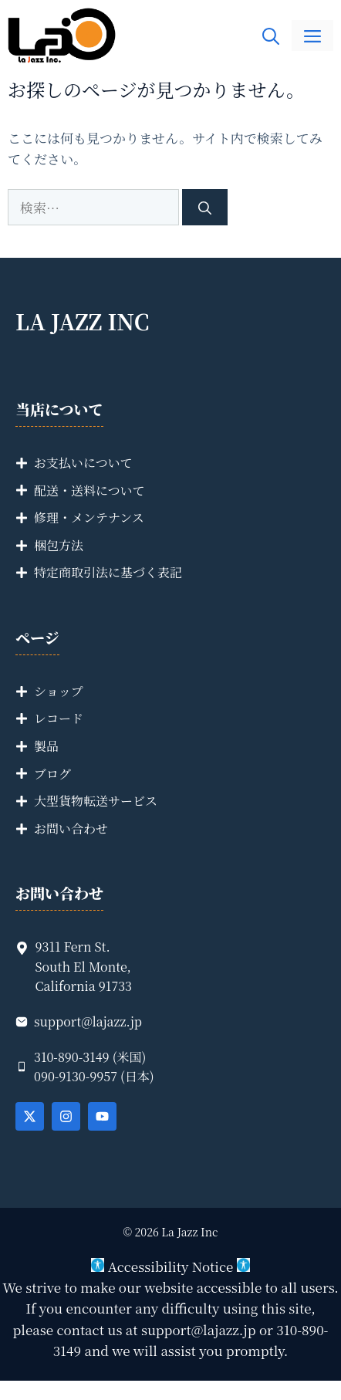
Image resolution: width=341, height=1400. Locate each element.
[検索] (205, 207)
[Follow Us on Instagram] (66, 1116)
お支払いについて (83, 463)
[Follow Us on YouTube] (102, 1116)
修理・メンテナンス (89, 517)
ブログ (52, 774)
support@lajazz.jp (88, 1021)
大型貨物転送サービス (95, 801)
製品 (46, 746)
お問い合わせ (71, 828)
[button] (271, 35)
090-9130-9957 (75, 1076)
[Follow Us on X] (29, 1116)
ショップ (58, 691)
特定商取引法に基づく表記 (108, 572)
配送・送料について (89, 490)
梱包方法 (58, 545)
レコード (58, 718)
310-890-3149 (72, 1057)
